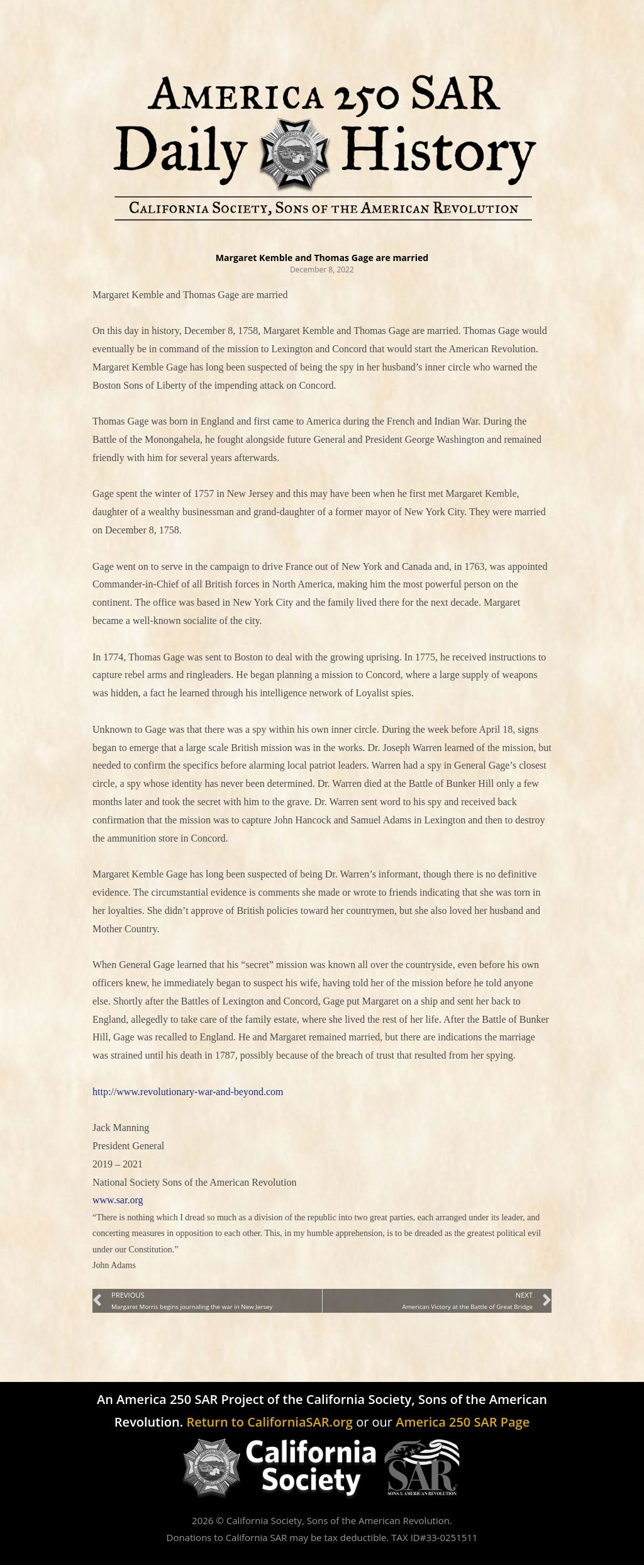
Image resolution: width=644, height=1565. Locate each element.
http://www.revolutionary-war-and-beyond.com (187, 1091)
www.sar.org (117, 1200)
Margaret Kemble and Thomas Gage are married (322, 256)
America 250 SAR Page (463, 1421)
